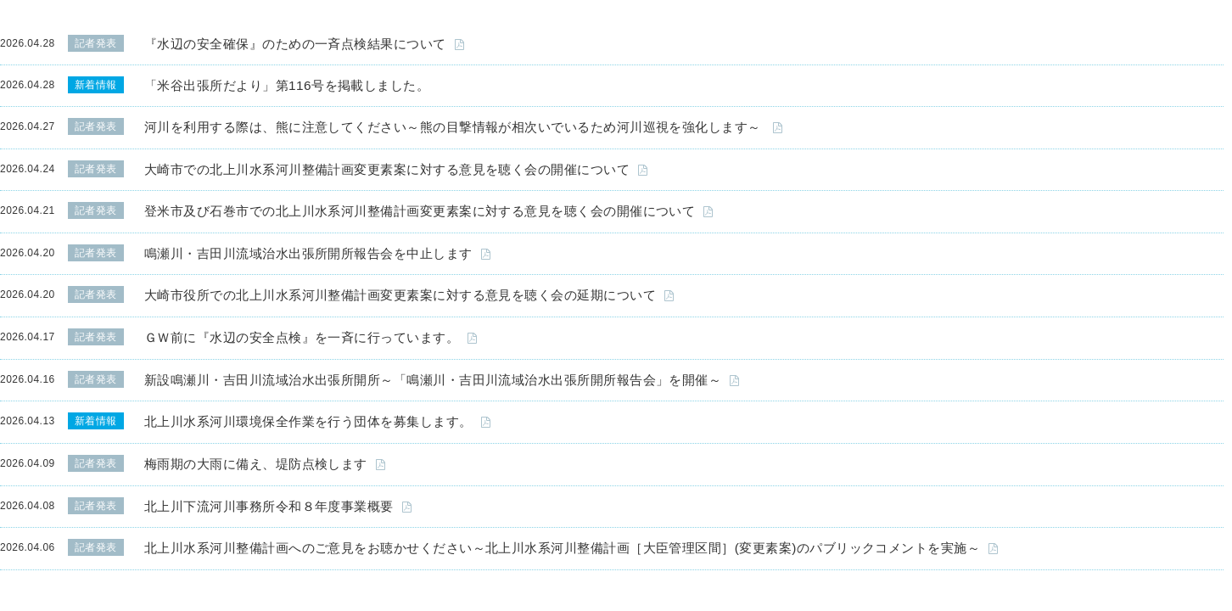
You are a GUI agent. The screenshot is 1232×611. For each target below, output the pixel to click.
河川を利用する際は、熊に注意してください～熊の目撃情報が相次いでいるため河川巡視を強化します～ (454, 127)
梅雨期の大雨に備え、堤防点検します (255, 464)
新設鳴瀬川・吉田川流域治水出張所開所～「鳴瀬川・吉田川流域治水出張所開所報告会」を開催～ (432, 380)
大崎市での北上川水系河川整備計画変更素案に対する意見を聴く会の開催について (387, 169)
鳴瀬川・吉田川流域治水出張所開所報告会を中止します (308, 253)
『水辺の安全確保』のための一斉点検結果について (295, 43)
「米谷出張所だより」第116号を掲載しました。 (286, 85)
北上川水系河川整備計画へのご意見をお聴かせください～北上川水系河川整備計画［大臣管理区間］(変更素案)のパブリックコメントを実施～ (562, 548)
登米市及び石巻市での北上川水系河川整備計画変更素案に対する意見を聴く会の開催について (419, 211)
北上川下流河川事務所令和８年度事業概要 (269, 506)
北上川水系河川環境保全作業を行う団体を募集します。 (308, 421)
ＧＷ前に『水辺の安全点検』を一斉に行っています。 (301, 337)
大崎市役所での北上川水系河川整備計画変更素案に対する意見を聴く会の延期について (400, 295)
